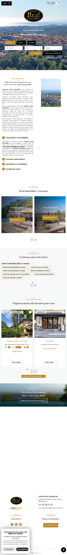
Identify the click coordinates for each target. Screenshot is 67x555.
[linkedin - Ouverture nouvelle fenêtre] (20, 524)
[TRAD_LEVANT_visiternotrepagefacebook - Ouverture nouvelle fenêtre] (12, 524)
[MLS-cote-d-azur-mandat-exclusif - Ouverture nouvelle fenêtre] (18, 541)
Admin (43, 549)
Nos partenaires (22, 549)
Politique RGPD (52, 549)
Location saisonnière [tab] (15, 159)
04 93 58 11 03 (45, 504)
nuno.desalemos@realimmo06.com (50, 508)
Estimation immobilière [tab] (16, 164)
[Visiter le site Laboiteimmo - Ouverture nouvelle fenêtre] (36, 553)
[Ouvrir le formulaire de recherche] (35, 53)
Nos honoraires (10, 549)
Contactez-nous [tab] (13, 169)
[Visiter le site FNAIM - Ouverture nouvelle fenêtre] (11, 541)
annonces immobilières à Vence (13, 146)
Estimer (31, 42)
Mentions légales (33, 549)
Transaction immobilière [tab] (17, 138)
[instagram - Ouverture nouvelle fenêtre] (16, 524)
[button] (35, 239)
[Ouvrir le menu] (6, 3)
